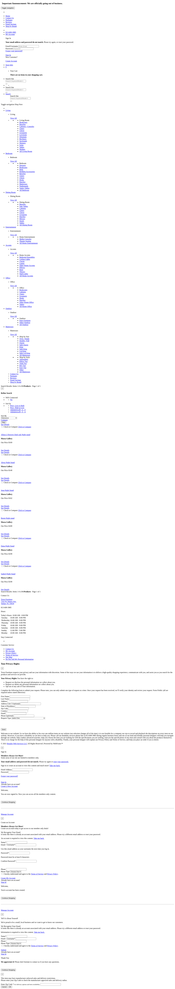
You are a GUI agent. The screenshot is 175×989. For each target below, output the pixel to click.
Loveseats (23, 135)
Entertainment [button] (11, 227)
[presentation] (18, 723)
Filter (3, 422)
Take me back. (54, 766)
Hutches (22, 182)
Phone (3, 869)
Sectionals (23, 141)
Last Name (5, 699)
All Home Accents (26, 276)
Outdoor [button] (9, 309)
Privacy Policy (11, 653)
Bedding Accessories (27, 172)
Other (21, 370)
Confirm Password (8, 861)
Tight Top (23, 364)
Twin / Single (24, 339)
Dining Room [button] (11, 192)
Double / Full (24, 341)
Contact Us (10, 649)
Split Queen (23, 345)
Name (3, 842)
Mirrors (22, 219)
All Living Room (25, 151)
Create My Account (8, 878)
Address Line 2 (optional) (10, 704)
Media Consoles (25, 239)
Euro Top (22, 368)
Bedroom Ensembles (27, 257)
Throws (22, 272)
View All (13, 118)
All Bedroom (24, 190)
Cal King (22, 351)
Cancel (4, 987)
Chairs (21, 129)
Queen (21, 343)
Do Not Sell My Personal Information (19, 659)
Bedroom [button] (9, 153)
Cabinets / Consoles (26, 126)
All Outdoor (23, 325)
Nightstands (23, 186)
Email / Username (8, 845)
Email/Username (12, 46)
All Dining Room (25, 225)
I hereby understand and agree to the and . (31, 874)
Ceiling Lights (24, 259)
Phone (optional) (7, 716)
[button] (8, 94)
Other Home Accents (27, 265)
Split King (23, 349)
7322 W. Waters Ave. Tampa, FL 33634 (8, 601)
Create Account (11, 61)
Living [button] (8, 110)
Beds (21, 170)
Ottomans (23, 137)
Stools (21, 221)
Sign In (8, 55)
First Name (5, 696)
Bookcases (23, 122)
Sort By (4, 416)
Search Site (10, 79)
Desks (21, 180)
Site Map (9, 657)
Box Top (22, 366)
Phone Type (5, 872)
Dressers (22, 165)
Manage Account (7, 814)
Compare (4, 420)
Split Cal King (24, 353)
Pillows (22, 268)
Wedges (22, 149)
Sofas (21, 145)
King (21, 347)
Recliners (22, 139)
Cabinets (22, 208)
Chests (21, 131)
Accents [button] (9, 245)
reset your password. (61, 762)
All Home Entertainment (28, 243)
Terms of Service (12, 655)
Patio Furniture (24, 320)
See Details (5, 450)
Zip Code (4, 709)
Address (4, 701)
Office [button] (8, 278)
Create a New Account (9, 786)
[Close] (2, 388)
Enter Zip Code (20, 984)
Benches (22, 124)
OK (10, 987)
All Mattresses (24, 355)
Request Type (6, 718)
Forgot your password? (14, 51)
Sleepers (22, 143)
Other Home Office (26, 302)
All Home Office (25, 306)
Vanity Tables (24, 188)
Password (9, 49)
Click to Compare (24, 427)
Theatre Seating (25, 241)
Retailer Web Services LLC (17, 744)
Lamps (21, 263)
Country (4, 711)
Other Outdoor (24, 323)
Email (3, 713)
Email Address (6, 770)
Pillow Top (23, 361)
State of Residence (8, 706)
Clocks (21, 261)
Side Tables (23, 206)
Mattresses (23, 184)
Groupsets (23, 133)
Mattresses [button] (9, 327)
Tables (21, 147)
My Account (10, 651)
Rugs (21, 270)
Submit (3, 950)
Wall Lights (23, 274)
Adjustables (23, 359)
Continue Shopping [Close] (8, 802)
